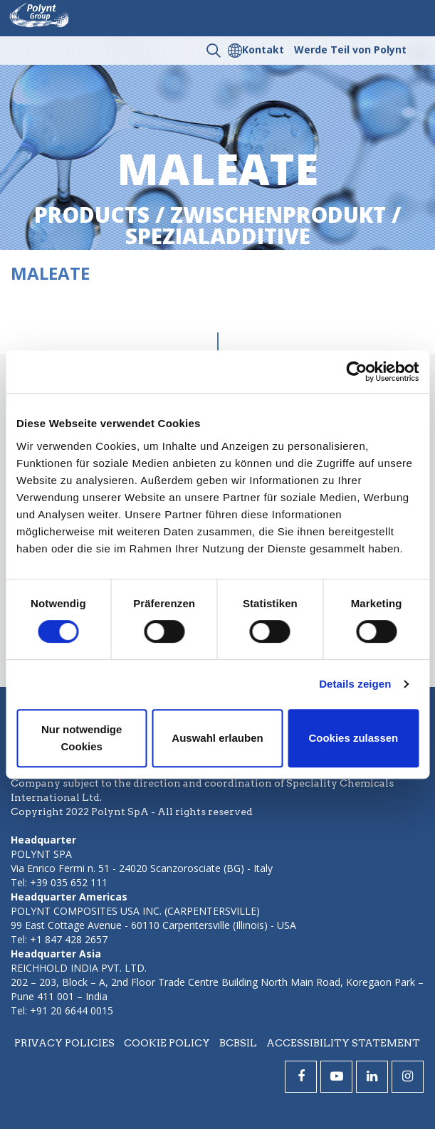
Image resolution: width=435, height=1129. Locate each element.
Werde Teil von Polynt (350, 49)
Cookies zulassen (353, 738)
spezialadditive (217, 236)
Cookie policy (167, 1043)
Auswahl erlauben (217, 738)
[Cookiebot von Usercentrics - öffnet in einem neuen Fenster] (356, 371)
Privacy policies (64, 1043)
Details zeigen (355, 684)
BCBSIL (238, 1043)
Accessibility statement (343, 1043)
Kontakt (263, 49)
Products (92, 214)
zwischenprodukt (278, 214)
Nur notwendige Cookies (81, 737)
